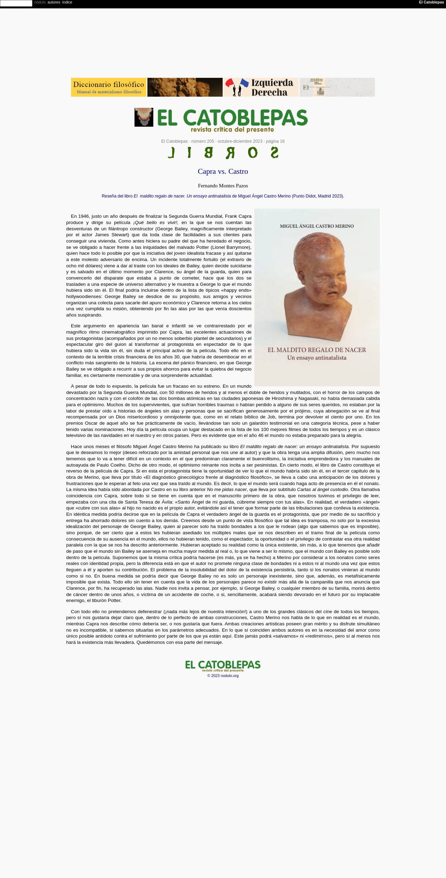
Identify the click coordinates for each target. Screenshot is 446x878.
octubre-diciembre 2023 (240, 141)
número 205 (202, 141)
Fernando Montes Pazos (223, 185)
